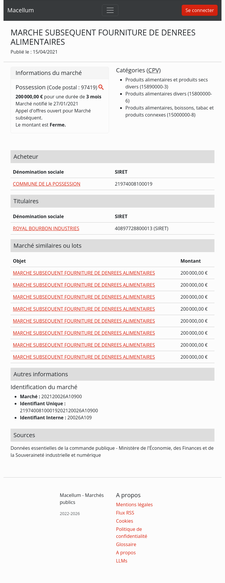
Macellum (20, 10)
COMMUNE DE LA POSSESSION (46, 184)
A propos (126, 552)
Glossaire (126, 544)
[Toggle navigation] (110, 10)
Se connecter (199, 10)
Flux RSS (125, 513)
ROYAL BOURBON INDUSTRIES (46, 228)
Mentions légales (134, 504)
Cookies (124, 521)
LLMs (121, 561)
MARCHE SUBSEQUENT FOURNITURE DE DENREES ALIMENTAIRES (84, 273)
